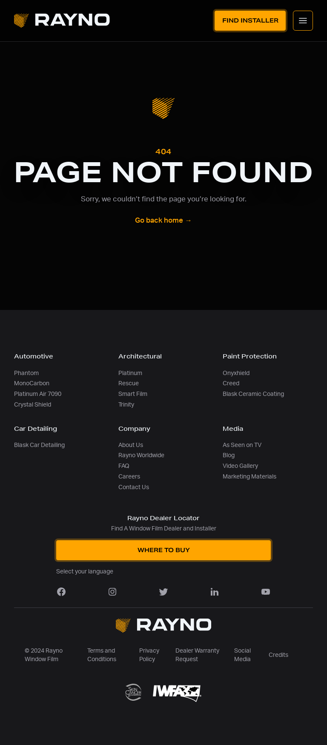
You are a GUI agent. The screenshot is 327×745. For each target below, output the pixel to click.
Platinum (130, 373)
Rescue (128, 383)
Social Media (242, 655)
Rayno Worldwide (141, 455)
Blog (229, 455)
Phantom (26, 373)
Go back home (163, 220)
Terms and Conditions (101, 655)
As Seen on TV (242, 445)
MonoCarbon (31, 383)
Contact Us (133, 487)
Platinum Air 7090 (37, 394)
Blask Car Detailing (39, 445)
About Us (130, 445)
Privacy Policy (149, 655)
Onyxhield (236, 373)
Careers (129, 476)
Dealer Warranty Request (197, 655)
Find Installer (250, 20)
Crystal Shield (32, 404)
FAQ (123, 466)
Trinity (126, 404)
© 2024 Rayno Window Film (44, 655)
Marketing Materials (249, 476)
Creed (231, 383)
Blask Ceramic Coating (253, 394)
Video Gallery (240, 466)
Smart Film (132, 394)
